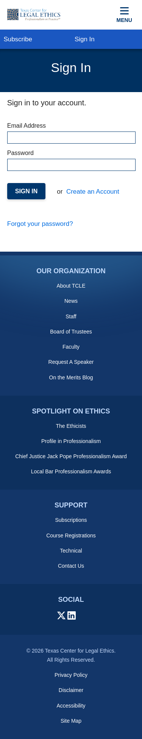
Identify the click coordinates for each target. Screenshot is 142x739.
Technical (71, 551)
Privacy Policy (71, 675)
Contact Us (71, 566)
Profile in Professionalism (71, 441)
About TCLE (70, 286)
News (71, 301)
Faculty (71, 347)
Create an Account (91, 191)
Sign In (85, 39)
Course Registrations (71, 535)
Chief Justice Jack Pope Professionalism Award (71, 456)
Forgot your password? (40, 223)
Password (71, 160)
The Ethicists (71, 426)
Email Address (71, 133)
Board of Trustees (71, 332)
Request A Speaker (71, 362)
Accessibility (70, 706)
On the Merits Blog (71, 377)
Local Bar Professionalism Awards (71, 471)
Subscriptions (71, 520)
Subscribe (17, 39)
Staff (71, 316)
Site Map (71, 721)
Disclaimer (71, 690)
